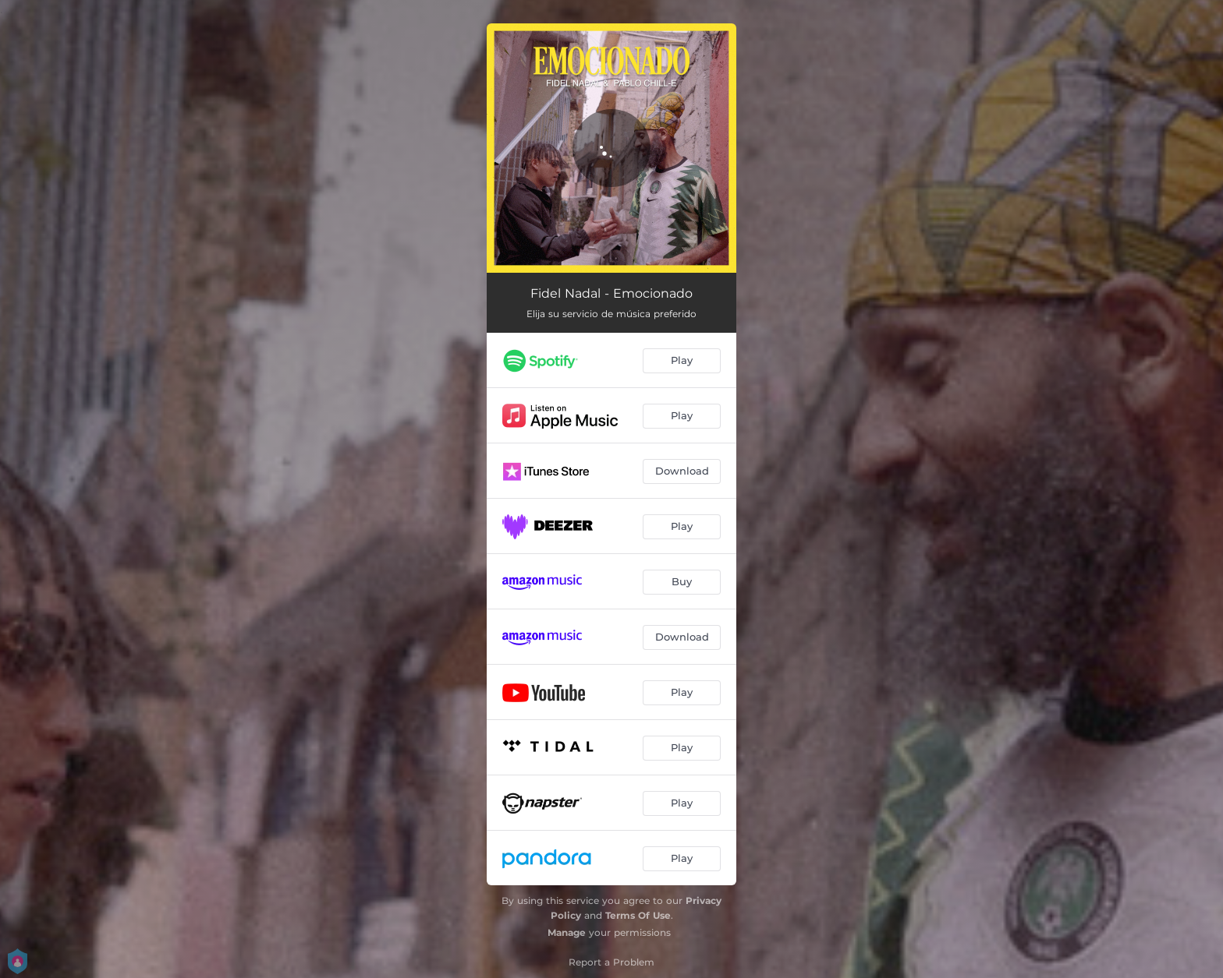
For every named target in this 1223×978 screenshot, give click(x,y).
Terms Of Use (638, 915)
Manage (567, 932)
